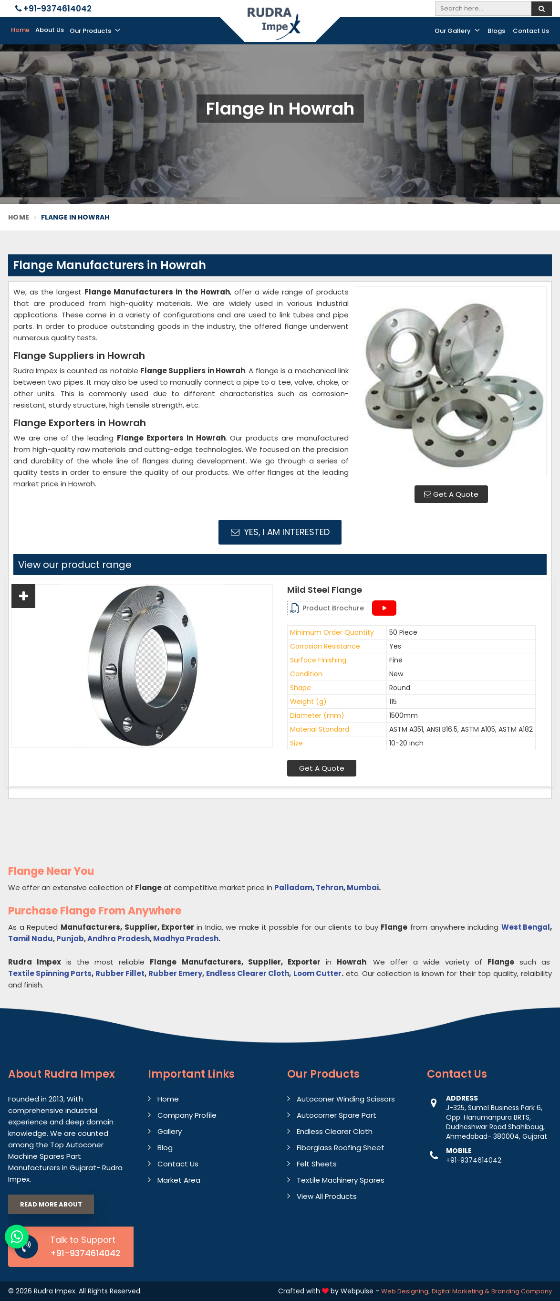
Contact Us (531, 30)
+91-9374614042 (53, 8)
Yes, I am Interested (280, 532)
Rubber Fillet (120, 973)
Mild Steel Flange (324, 590)
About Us (49, 29)
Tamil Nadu (30, 939)
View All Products (327, 1196)
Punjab (70, 939)
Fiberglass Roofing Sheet (340, 1148)
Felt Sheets (317, 1164)
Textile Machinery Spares (340, 1180)
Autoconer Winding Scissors (346, 1099)
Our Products (95, 30)
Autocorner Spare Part (336, 1115)
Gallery (169, 1131)
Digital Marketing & (460, 1291)
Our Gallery (457, 30)
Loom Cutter (317, 973)
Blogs (496, 30)
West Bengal (525, 927)
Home (20, 29)
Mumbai (363, 887)
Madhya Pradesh (185, 939)
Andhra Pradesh (118, 939)
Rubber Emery (175, 973)
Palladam (293, 887)
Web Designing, (405, 1291)
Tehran (329, 887)
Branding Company (521, 1291)
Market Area (178, 1180)
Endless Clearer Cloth (247, 973)
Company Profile (187, 1115)
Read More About (51, 1204)
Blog (165, 1148)
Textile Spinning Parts (50, 973)
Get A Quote (451, 494)
